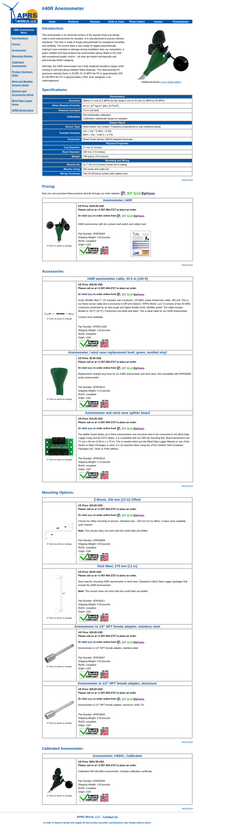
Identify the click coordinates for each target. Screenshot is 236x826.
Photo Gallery (137, 21)
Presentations (181, 21)
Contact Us (110, 816)
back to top (187, 180)
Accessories (19, 50)
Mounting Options (22, 56)
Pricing (16, 44)
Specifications (20, 38)
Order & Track (116, 21)
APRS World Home (22, 110)
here (90, 215)
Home (52, 21)
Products (73, 21)
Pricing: (48, 186)
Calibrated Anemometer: (63, 748)
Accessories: (53, 271)
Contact (158, 21)
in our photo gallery (171, 82)
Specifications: (55, 90)
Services (95, 21)
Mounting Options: (58, 492)
